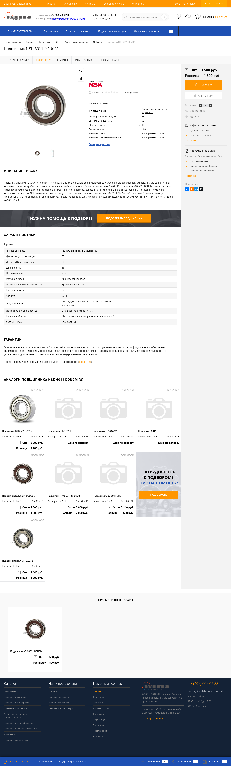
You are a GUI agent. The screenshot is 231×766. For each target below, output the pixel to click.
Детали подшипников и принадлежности (15, 716)
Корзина (215, 761)
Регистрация (189, 3)
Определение (24, 3)
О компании (70, 3)
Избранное (185, 761)
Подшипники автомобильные (18, 723)
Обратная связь (16, 761)
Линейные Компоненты (147, 31)
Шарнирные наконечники (16, 740)
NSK (144, 129)
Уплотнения (9, 734)
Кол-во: (193, 105)
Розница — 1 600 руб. (120, 513)
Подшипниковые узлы (78, 31)
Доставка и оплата (114, 3)
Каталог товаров (21, 31)
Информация (99, 719)
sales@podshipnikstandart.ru (67, 18)
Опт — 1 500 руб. (30, 507)
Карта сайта (99, 736)
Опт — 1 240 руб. (121, 507)
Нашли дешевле (195, 110)
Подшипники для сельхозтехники (20, 728)
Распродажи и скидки (59, 702)
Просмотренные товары (115, 600)
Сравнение (154, 761)
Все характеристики (99, 144)
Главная (51, 3)
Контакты (90, 3)
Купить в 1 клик (203, 95)
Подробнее (190, 140)
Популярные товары (59, 697)
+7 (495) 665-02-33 (60, 15)
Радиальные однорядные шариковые (82, 250)
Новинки (53, 691)
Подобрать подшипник (124, 218)
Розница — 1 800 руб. (29, 513)
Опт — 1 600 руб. (75, 507)
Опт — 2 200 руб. (30, 443)
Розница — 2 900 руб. (29, 448)
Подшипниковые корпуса (112, 31)
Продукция (98, 725)
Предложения (100, 731)
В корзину (203, 85)
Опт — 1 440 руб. (30, 572)
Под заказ (192, 116)
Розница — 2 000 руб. (75, 513)
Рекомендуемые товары (61, 708)
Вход (177, 3)
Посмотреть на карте (153, 718)
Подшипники (51, 31)
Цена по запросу (78, 443)
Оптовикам (138, 3)
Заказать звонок (214, 3)
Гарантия (85, 361)
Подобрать (158, 494)
